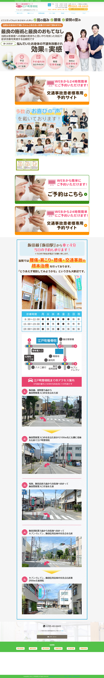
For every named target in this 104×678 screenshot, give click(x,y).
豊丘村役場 (46, 648)
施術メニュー (31, 13)
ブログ (84, 13)
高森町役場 (58, 648)
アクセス (73, 13)
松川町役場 (71, 648)
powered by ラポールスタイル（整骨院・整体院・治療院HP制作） (65, 676)
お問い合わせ (52, 636)
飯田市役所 (33, 648)
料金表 (62, 13)
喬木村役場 (20, 648)
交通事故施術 (41, 13)
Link (62, 630)
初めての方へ (20, 13)
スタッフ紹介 (52, 13)
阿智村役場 (84, 648)
